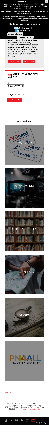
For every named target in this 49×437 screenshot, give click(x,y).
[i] (33, 28)
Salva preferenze (15, 34)
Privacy (23, 409)
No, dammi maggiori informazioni (24, 24)
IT (36, 423)
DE (40, 423)
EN (44, 423)
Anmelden (29, 61)
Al (9, 92)
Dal (9, 83)
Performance (25, 30)
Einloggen (15, 61)
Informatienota (34, 409)
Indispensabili (25, 28)
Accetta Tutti (25, 37)
